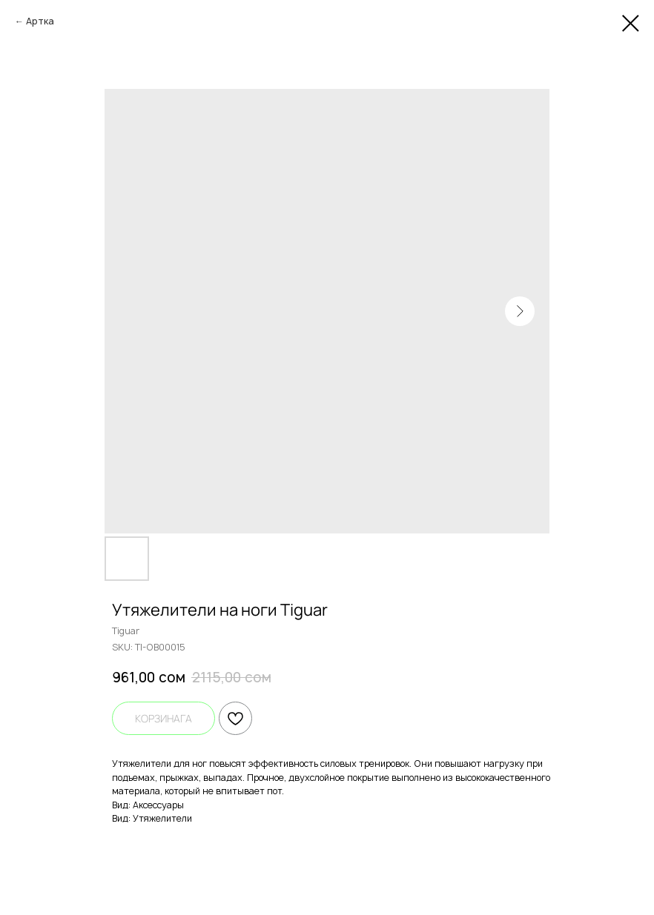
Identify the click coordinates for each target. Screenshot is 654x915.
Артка (40, 21)
